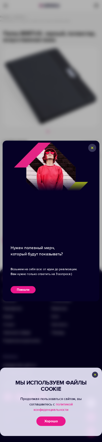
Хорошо (51, 421)
